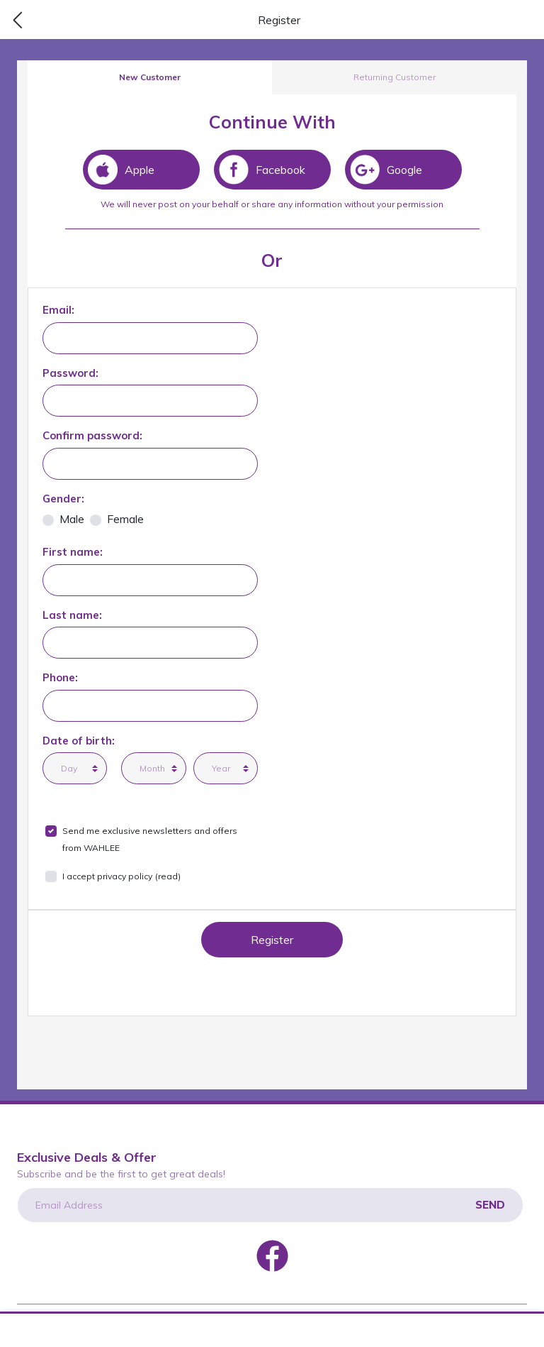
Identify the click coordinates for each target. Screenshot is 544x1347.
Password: (70, 373)
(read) (168, 876)
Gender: (63, 498)
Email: (58, 310)
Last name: (72, 615)
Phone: (60, 677)
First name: (72, 552)
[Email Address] (270, 1205)
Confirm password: (92, 435)
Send (490, 1204)
